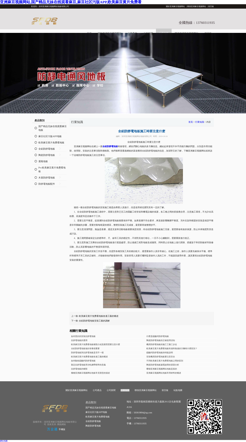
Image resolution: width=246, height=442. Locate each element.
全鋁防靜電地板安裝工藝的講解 (94, 321)
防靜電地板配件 (46, 184)
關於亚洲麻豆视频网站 (175, 6)
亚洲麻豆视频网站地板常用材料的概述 (163, 373)
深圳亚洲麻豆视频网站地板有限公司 (137, 136)
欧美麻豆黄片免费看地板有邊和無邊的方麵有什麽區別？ (171, 348)
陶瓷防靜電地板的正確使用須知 (160, 340)
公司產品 (97, 390)
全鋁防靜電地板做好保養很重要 (85, 348)
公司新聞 (111, 390)
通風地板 (43, 161)
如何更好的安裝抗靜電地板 (83, 336)
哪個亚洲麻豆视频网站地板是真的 (161, 369)
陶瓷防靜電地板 (46, 155)
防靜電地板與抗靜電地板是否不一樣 (87, 352)
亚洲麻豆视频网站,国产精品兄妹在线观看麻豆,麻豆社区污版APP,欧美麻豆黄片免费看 (71, 2)
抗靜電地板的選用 (79, 340)
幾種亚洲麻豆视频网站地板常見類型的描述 (90, 373)
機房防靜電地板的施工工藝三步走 (161, 344)
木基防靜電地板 (46, 177)
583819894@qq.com (143, 412)
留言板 (211, 6)
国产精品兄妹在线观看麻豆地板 (52, 128)
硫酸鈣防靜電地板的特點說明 (159, 352)
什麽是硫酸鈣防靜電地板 (157, 336)
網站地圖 (4, 441)
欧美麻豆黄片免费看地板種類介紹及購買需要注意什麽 (95, 344)
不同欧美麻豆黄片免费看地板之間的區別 (164, 361)
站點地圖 (178, 390)
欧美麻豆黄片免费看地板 (51, 142)
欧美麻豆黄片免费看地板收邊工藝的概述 (98, 316)
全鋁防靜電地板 (46, 149)
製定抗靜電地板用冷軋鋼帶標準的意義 (88, 365)
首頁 (190, 122)
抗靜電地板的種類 (79, 369)
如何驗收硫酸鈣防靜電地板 (83, 361)
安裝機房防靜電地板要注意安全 (160, 356)
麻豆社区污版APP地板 (50, 136)
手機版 (62, 429)
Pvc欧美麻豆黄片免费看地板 (52, 169)
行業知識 (199, 122)
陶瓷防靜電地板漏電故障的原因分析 (162, 365)
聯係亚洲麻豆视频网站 (196, 6)
